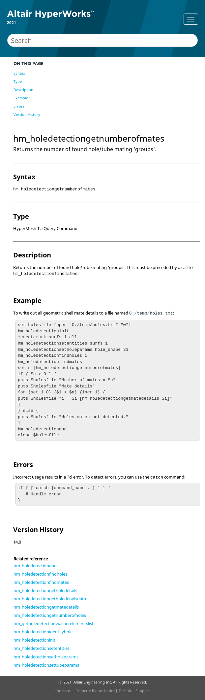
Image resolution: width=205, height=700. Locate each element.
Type (18, 81)
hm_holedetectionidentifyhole (43, 632)
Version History (27, 114)
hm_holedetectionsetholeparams (46, 657)
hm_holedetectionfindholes (40, 574)
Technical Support (134, 690)
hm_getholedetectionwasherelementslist (54, 623)
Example (21, 97)
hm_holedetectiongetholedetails (45, 590)
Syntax (19, 73)
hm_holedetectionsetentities (42, 648)
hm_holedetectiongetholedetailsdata (50, 599)
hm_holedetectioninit (34, 640)
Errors (19, 106)
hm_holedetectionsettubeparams (46, 665)
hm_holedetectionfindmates (41, 582)
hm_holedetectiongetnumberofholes (50, 615)
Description (23, 89)
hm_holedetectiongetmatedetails (46, 607)
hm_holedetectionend (35, 566)
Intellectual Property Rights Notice (85, 690)
